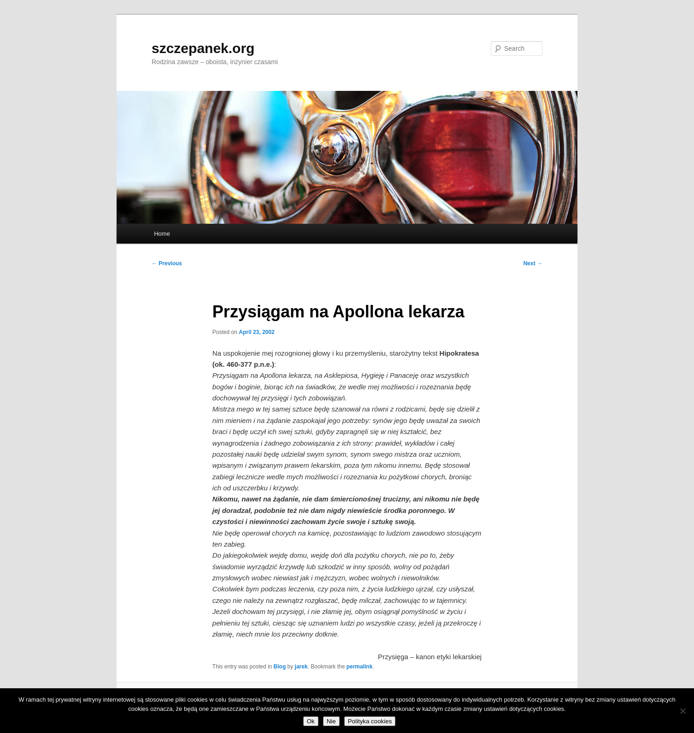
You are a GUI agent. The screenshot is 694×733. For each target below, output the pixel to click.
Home (162, 233)
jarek (301, 666)
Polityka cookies (370, 721)
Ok (311, 721)
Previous (167, 263)
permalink (360, 666)
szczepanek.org (203, 48)
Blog (280, 666)
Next (532, 263)
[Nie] (682, 710)
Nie (331, 721)
